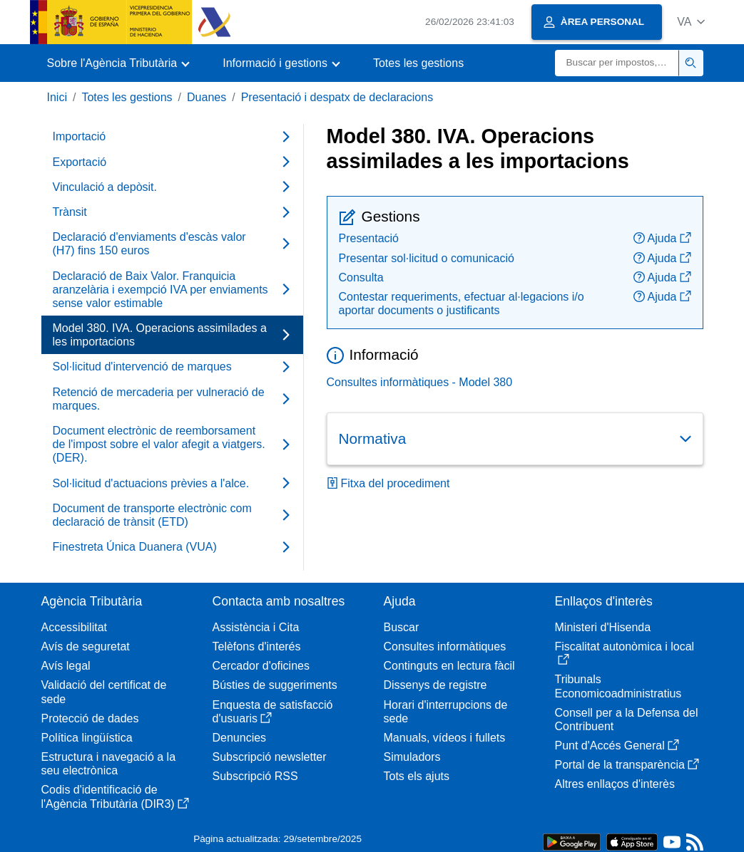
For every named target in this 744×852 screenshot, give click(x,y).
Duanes (206, 97)
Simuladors (412, 757)
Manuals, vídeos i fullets (445, 738)
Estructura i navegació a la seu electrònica (108, 763)
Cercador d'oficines (261, 666)
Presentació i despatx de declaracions (337, 97)
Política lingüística (87, 738)
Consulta (361, 277)
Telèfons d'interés (257, 646)
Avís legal (66, 666)
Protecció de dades (90, 718)
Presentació (369, 238)
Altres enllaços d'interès (615, 784)
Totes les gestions (418, 63)
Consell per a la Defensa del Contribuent (626, 719)
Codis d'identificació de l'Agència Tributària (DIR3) (115, 796)
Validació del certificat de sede (104, 692)
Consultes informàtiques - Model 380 (420, 382)
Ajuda (662, 238)
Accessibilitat (74, 627)
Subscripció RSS (255, 776)
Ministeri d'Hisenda (603, 627)
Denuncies (240, 738)
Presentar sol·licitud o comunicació (426, 258)
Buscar (401, 627)
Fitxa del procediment (388, 483)
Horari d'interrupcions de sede (446, 711)
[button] (691, 22)
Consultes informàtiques (445, 646)
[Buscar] (617, 63)
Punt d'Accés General (617, 745)
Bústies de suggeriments (275, 685)
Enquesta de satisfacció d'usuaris (273, 711)
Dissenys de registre (435, 685)
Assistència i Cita (256, 627)
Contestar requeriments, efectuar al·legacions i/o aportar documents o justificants (461, 303)
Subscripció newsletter (270, 757)
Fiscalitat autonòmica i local (625, 652)
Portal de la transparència (627, 765)
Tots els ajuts (416, 776)
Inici (57, 97)
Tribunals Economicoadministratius (618, 686)
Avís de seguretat (85, 646)
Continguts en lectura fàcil (449, 666)
